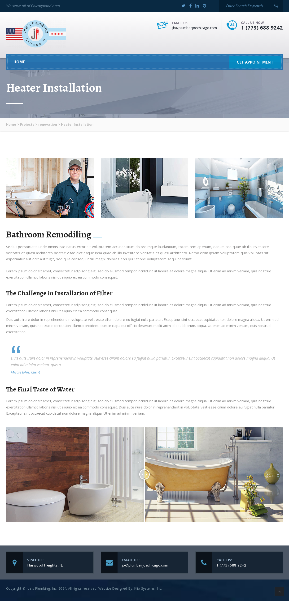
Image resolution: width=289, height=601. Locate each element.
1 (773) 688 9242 (262, 27)
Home (19, 62)
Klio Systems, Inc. (148, 588)
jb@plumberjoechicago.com (194, 27)
